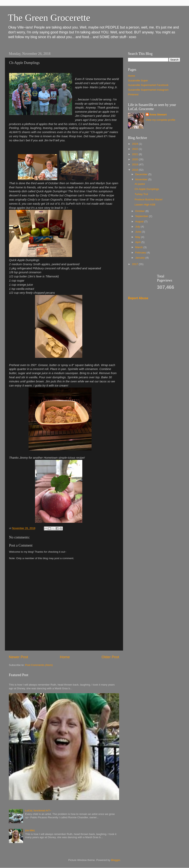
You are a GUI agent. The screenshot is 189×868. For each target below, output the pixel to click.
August (139, 221)
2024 (135, 143)
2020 (135, 159)
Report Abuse (138, 298)
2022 (135, 148)
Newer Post (18, 657)
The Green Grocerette (49, 17)
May (138, 237)
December (141, 174)
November (141, 179)
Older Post (110, 657)
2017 (135, 264)
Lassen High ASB (145, 204)
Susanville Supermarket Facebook (148, 85)
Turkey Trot (141, 194)
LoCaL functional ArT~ (38, 810)
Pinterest (133, 94)
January (140, 257)
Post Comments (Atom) (39, 665)
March (139, 247)
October (140, 211)
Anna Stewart (158, 114)
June (138, 231)
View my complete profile (160, 119)
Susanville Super (138, 80)
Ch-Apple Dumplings (147, 189)
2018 (135, 169)
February (141, 252)
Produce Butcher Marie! (149, 199)
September (142, 216)
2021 (135, 154)
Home (65, 657)
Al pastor (140, 183)
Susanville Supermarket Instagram (148, 89)
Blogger (115, 860)
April (138, 242)
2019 (135, 164)
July (138, 226)
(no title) (30, 830)
